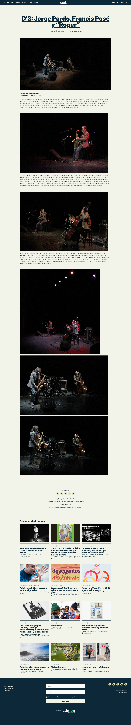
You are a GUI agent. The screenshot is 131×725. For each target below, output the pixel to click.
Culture (6, 3)
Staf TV (115, 3)
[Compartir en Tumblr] (65, 494)
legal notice (61, 697)
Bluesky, (76, 501)
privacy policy (72, 697)
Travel (17, 3)
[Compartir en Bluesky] (61, 494)
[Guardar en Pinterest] (69, 494)
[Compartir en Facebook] (57, 494)
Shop (122, 3)
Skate (36, 3)
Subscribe (65, 701)
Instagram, (79, 507)
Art (12, 3)
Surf (30, 3)
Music (24, 3)
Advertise (7, 690)
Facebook (59, 501)
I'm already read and (61, 697)
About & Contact (9, 688)
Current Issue (8, 684)
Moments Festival (121, 691)
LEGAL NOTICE (77, 719)
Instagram (81, 501)
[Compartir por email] (73, 494)
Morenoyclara (123, 692)
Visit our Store (8, 686)
